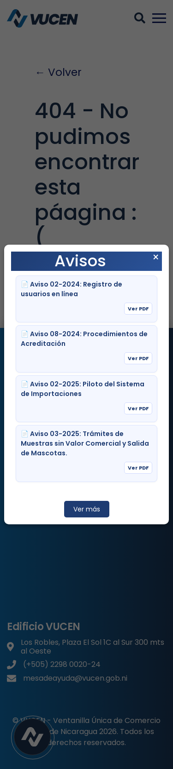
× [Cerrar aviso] (155, 258)
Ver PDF (138, 308)
